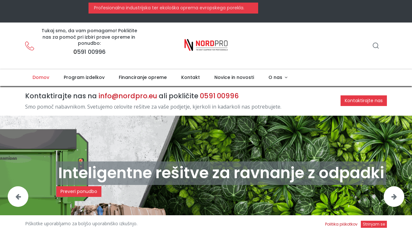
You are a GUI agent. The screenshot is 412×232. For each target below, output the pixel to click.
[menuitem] (40, 77)
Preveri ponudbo (79, 191)
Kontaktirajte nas (364, 100)
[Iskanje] (375, 46)
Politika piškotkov (341, 224)
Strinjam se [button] (374, 224)
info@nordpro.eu (127, 96)
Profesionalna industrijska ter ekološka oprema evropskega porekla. (168, 8)
